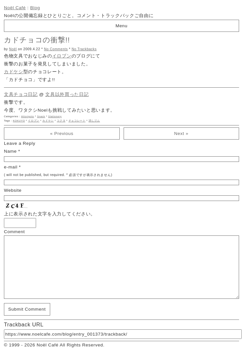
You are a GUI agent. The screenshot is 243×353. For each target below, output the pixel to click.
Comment (14, 231)
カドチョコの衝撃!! (37, 40)
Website (13, 190)
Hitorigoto (27, 116)
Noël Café (15, 7)
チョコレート (77, 120)
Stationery (55, 116)
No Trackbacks (83, 49)
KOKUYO (19, 120)
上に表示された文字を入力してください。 (49, 213)
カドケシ (13, 71)
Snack (41, 116)
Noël (13, 49)
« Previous (61, 133)
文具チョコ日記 (21, 94)
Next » (181, 133)
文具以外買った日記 (67, 94)
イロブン (61, 56)
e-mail (10, 167)
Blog (35, 7)
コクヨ (61, 120)
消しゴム (94, 120)
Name (10, 151)
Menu (121, 25)
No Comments (56, 49)
